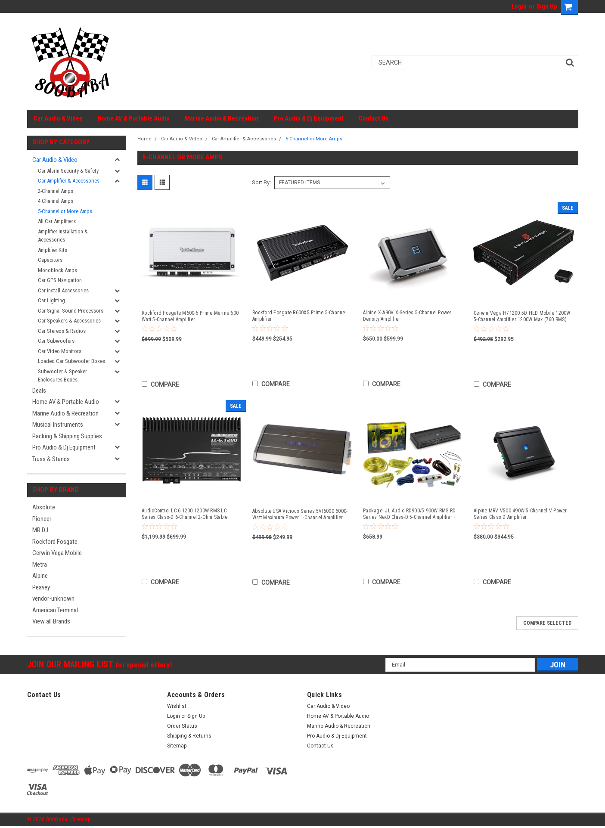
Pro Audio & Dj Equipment (308, 118)
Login (519, 6)
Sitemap (176, 746)
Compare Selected (547, 623)
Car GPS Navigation (60, 280)
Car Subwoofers (56, 341)
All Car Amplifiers (57, 221)
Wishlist (176, 706)
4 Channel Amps (55, 201)
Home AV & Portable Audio (134, 118)
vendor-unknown (53, 598)
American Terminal (55, 610)
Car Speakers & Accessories (69, 320)
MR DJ (40, 530)
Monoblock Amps (57, 270)
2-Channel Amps (55, 191)
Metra (39, 564)
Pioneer (41, 519)
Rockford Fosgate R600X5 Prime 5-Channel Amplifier (299, 316)
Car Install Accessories (63, 290)
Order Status (182, 726)
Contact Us (373, 118)
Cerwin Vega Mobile (57, 553)
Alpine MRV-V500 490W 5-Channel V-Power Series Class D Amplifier (520, 514)
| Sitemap (79, 819)
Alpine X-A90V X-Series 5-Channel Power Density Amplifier (407, 316)
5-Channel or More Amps (65, 211)
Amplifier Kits (52, 250)
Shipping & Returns (189, 736)
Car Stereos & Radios (62, 331)
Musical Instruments (57, 424)
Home (144, 139)
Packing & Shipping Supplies (67, 436)
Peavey (41, 587)
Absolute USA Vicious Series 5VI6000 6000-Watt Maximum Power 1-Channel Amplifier (299, 514)
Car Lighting (51, 300)
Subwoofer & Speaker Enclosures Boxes (62, 375)
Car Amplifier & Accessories (68, 180)
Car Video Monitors (59, 351)
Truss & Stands (51, 459)
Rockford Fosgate (55, 542)
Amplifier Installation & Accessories (63, 235)
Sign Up (547, 6)
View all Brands (51, 621)
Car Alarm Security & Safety (68, 170)
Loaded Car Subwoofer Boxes (71, 361)
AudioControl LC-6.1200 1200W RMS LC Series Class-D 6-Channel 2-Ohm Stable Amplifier (184, 514)
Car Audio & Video (58, 118)
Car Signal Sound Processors (70, 310)
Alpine (40, 576)
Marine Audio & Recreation (221, 118)
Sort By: (261, 182)
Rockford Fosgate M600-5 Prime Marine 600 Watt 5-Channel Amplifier (190, 316)
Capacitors (50, 260)
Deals (39, 390)
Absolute (43, 507)
